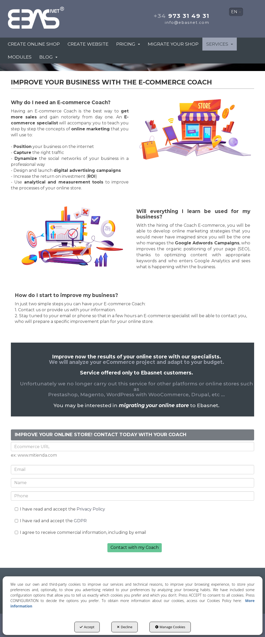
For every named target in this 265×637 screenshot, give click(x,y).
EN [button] (236, 11)
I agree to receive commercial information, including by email (80, 532)
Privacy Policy (91, 509)
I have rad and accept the (51, 520)
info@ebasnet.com (187, 22)
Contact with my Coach (135, 547)
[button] (46, 16)
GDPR (80, 520)
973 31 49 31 (181, 15)
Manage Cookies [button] (170, 627)
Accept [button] (87, 627)
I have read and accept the (60, 509)
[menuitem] (236, 12)
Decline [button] (124, 627)
